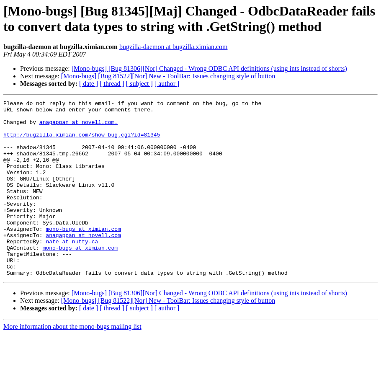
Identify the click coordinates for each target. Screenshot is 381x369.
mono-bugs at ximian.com (83, 255)
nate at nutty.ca (72, 270)
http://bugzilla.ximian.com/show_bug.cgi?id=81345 (81, 142)
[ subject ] (139, 83)
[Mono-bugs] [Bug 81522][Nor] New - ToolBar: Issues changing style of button (168, 76)
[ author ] (167, 83)
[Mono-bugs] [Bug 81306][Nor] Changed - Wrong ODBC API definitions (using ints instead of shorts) (209, 68)
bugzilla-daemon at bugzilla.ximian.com (173, 46)
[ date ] (88, 83)
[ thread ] (112, 83)
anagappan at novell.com (83, 262)
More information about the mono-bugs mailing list (72, 361)
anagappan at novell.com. (78, 127)
